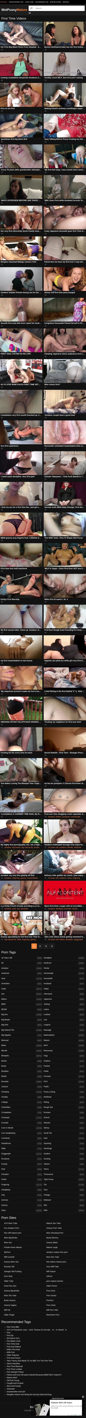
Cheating (21, 1092)
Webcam (64, 1200)
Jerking (64, 1004)
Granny (21, 1205)
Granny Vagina (10, 1305)
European (21, 1159)
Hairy (21, 1210)
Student (64, 1153)
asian (69, 878)
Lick (64, 1020)
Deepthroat (21, 1143)
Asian (21, 989)
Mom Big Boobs (55, 2)
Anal (21, 978)
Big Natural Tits (21, 1030)
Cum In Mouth (21, 1128)
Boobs (21, 1061)
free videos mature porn (56, 1262)
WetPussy (14, 10)
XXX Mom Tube (10, 1223)
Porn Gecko (51, 1295)
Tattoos (64, 1164)
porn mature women (54, 1281)
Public (64, 1086)
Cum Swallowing (21, 1133)
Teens (64, 1169)
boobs (36, 847)
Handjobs (64, 958)
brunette (67, 909)
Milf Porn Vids (52, 1310)
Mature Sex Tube (53, 1223)
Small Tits (64, 1133)
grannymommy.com (16, 2)
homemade (75, 817)
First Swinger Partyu (15, 1372)
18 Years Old (21, 958)
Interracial (64, 994)
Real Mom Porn (52, 1315)
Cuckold (21, 1123)
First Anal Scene (13, 1358)
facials (75, 909)
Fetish (21, 1179)
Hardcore (64, 963)
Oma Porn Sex (10, 1286)
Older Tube (8, 1281)
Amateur (21, 968)
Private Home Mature (13, 1247)
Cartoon (21, 1086)
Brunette (21, 1081)
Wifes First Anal (13, 1349)
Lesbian (64, 1014)
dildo (19, 939)
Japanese (64, 999)
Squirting (64, 1143)
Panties (64, 1066)
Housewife (64, 978)
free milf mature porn (12, 1233)
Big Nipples (21, 1035)
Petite (64, 1071)
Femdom (21, 1174)
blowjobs (24, 909)
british (58, 817)
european (66, 817)
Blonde (21, 1050)
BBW (21, 1004)
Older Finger (9, 1315)
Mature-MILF (12, 1378)
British (21, 1076)
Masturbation (64, 1035)
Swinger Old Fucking (12, 1271)
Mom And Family (14, 1386)
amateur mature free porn (57, 1252)
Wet (64, 1205)
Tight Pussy (64, 1179)
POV (64, 1081)
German (21, 1200)
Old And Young (13, 1380)
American (21, 973)
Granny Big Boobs (11, 1291)
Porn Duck (50, 1291)
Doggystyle (21, 1153)
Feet (21, 1169)
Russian (64, 1112)
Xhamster (11, 1389)
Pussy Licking (64, 1092)
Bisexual (21, 1040)
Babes (21, 999)
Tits (64, 1184)
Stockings (64, 1148)
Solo (64, 1138)
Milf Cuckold (9, 1257)
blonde (70, 847)
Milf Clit (7, 1310)
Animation (21, 983)
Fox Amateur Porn (11, 1228)
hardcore (77, 847)
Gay (21, 1195)
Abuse (48, 1413)
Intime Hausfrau (13, 1363)
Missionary (64, 1050)
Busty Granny (9, 1300)
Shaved (64, 1123)
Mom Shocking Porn (54, 1233)
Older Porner (51, 1286)
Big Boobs (21, 1020)
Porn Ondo (50, 1305)
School (64, 1117)
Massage (64, 1030)
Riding (64, 1102)
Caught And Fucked (15, 1383)
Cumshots (21, 1138)
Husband (64, 983)
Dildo (21, 1148)
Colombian (21, 1107)
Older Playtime (13, 1355)
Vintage (64, 1195)
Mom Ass (66, 2)
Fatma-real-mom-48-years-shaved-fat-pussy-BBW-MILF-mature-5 (34, 1375)
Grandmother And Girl (16, 1392)
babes (61, 939)
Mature (64, 1040)
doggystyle (78, 939)
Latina (64, 1009)
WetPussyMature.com (53, 1410)
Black (21, 1045)
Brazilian (21, 1071)
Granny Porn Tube (54, 1228)
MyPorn (7, 1252)
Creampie (21, 1117)
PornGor (49, 1300)
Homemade (64, 973)
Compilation (21, 1112)
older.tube (29, 2)
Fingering (21, 1184)
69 (21, 963)
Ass (21, 994)
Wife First (11, 1352)
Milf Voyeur (51, 1271)
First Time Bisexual (15, 1366)
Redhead (64, 1097)
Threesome (64, 1174)
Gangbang (21, 1190)
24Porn (49, 1276)
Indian (64, 989)
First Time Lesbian (14, 1369)
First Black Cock (13, 1341)
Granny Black (52, 1242)
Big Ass (21, 1014)
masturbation (32, 878)
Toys (64, 1190)
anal (14, 909)
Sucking (64, 1159)
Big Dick (21, 1025)
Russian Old (9, 1267)
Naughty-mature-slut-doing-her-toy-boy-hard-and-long (29, 1394)
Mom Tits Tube (10, 1295)
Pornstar (64, 1076)
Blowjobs (21, 1056)
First (8, 1333)
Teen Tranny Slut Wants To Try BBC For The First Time (30, 1361)
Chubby (21, 1097)
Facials (21, 1164)
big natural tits (27, 847)
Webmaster (39, 1413)
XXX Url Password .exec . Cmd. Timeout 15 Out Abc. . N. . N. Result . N (37, 1330)
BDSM (21, 1009)
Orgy (64, 1056)
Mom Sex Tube (52, 1257)
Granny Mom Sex (11, 1262)
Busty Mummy (52, 1238)
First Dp (10, 1335)
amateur (51, 817)
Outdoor (64, 1061)
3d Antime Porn (13, 1338)
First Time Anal (13, 1344)
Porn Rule (8, 1276)
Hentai (64, 968)
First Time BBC (13, 1327)
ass (18, 909)
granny (23, 878)
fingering (15, 878)
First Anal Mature (14, 1347)
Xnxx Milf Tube (52, 1267)
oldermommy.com (41, 2)
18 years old (53, 847)
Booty (21, 1066)
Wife (64, 1210)
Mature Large (52, 1247)
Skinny (64, 1128)
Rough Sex (64, 1107)
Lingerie (64, 1025)
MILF (64, 1045)
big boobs (16, 847)
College (21, 1102)
